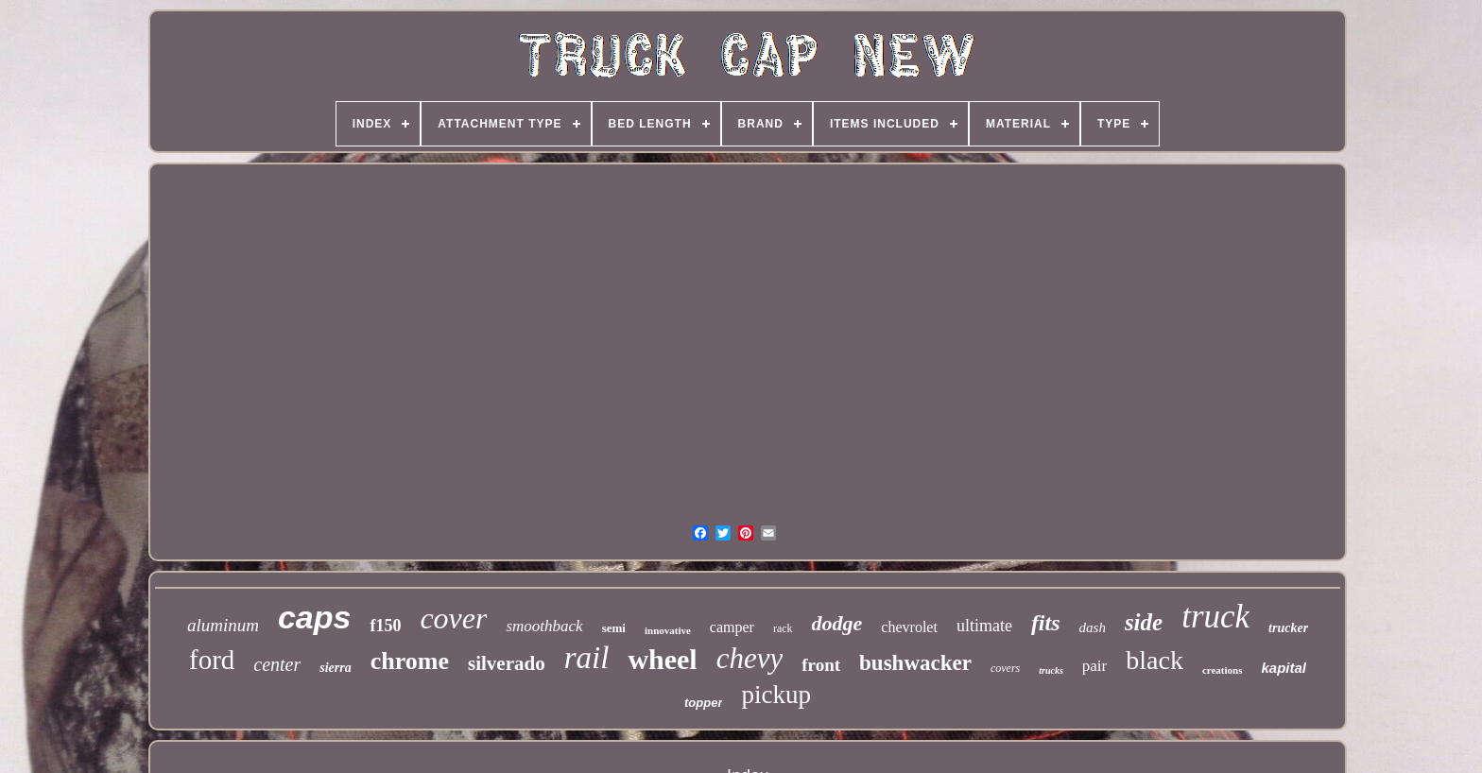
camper (732, 627)
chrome (409, 661)
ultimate (984, 625)
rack (783, 628)
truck (1215, 616)
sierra (335, 668)
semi (614, 628)
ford (211, 659)
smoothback (544, 626)
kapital (1283, 668)
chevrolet (909, 627)
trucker (1288, 628)
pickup (776, 694)
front (820, 665)
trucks (1051, 670)
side (1144, 622)
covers (1005, 668)
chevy (750, 658)
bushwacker (915, 663)
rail (587, 658)
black (1154, 660)
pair (1094, 666)
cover (453, 618)
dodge (837, 623)
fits (1045, 622)
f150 (385, 625)
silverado (506, 663)
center (277, 664)
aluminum (223, 625)
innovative (668, 630)
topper (703, 703)
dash (1092, 627)
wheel (662, 659)
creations (1222, 670)
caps (315, 617)
